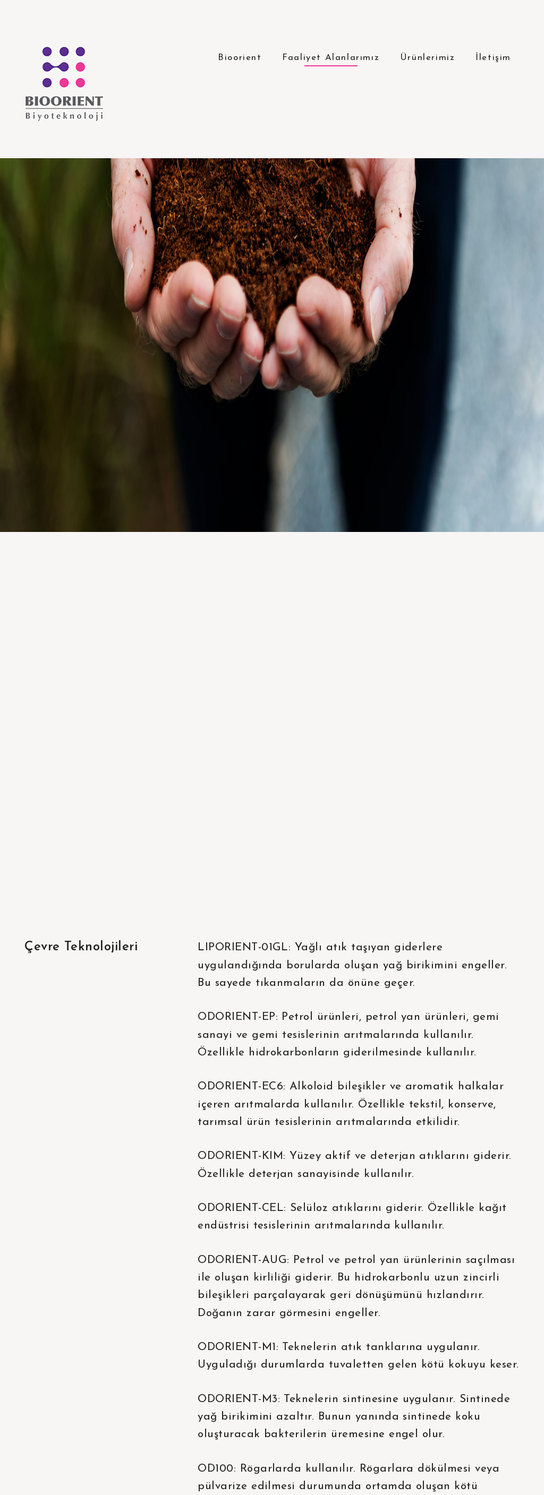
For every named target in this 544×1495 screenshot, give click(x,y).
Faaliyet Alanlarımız (330, 57)
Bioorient (239, 57)
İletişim (493, 57)
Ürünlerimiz (427, 57)
